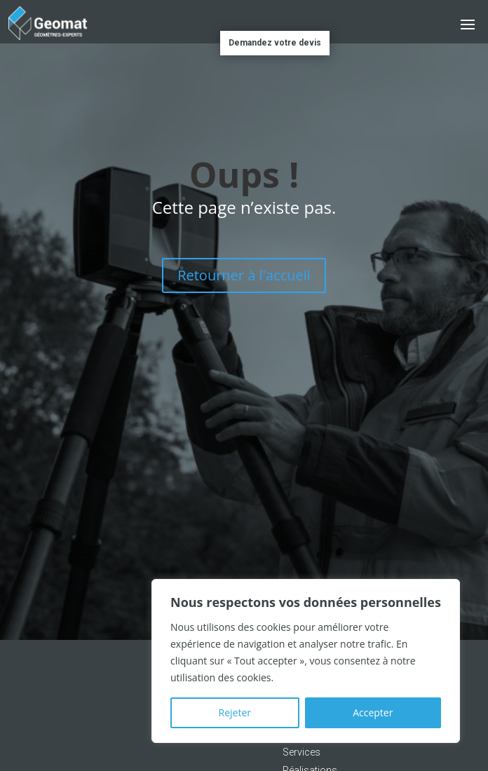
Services (301, 752)
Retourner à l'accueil (244, 275)
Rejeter (235, 712)
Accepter (373, 712)
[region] (305, 661)
